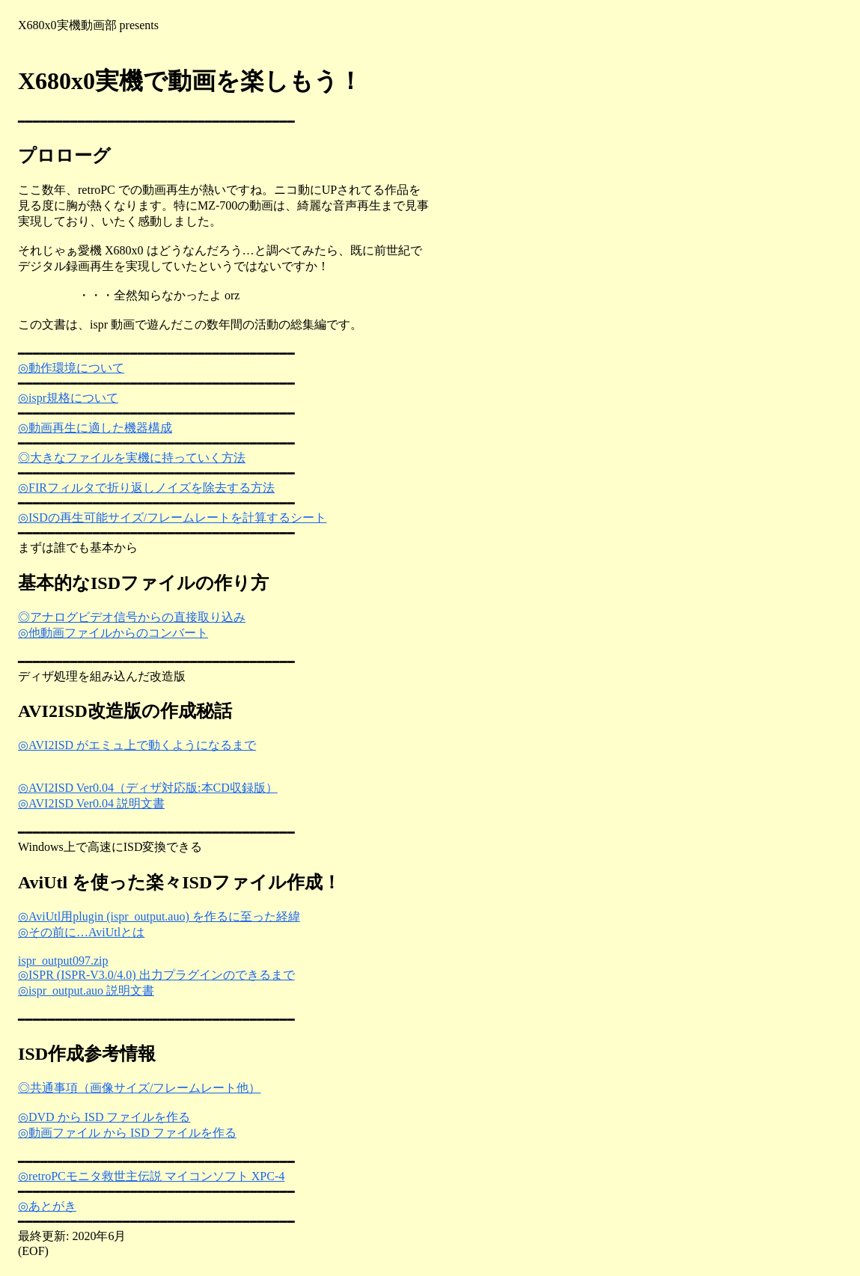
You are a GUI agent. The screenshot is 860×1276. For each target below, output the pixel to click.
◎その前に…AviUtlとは (81, 932)
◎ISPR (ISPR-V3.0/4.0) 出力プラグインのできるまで (156, 974)
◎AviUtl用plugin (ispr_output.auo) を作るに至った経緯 (159, 916)
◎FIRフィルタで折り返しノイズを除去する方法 (146, 487)
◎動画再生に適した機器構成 (95, 427)
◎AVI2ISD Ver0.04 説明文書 (91, 803)
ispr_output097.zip (63, 960)
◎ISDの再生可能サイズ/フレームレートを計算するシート (172, 517)
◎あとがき (47, 1206)
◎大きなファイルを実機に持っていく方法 (132, 457)
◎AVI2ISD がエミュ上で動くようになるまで (137, 745)
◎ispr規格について (68, 397)
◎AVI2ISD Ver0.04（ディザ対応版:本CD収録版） (148, 787)
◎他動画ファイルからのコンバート (113, 632)
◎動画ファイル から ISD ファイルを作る (127, 1132)
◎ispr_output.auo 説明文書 (86, 990)
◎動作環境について (71, 367)
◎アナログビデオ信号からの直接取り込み (132, 617)
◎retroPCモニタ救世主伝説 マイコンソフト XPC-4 (151, 1176)
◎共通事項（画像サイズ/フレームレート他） (139, 1087)
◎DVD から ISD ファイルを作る (104, 1117)
